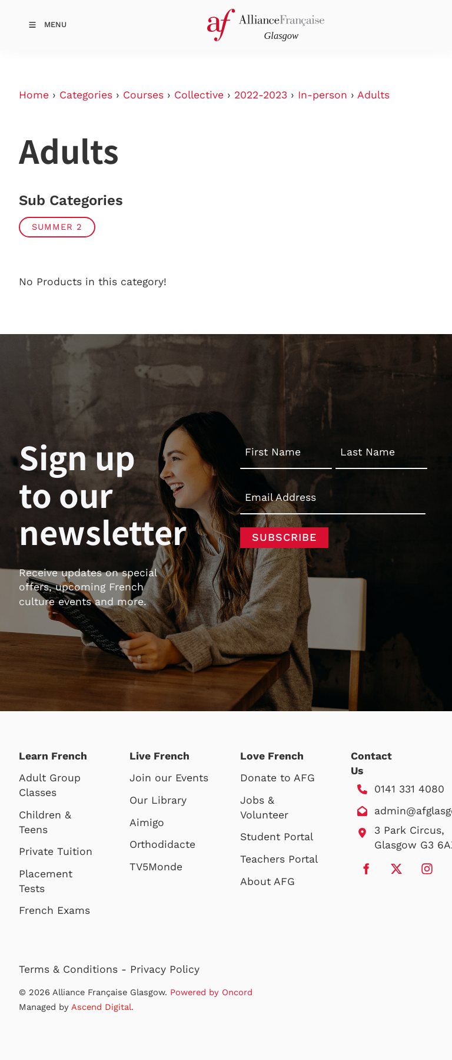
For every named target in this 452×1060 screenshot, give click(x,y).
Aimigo (146, 822)
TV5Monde (155, 867)
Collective (199, 95)
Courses (143, 95)
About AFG (267, 881)
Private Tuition (55, 851)
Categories (85, 95)
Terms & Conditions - (74, 969)
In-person (322, 95)
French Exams (54, 910)
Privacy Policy (165, 969)
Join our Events (168, 778)
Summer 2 (57, 227)
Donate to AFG (277, 778)
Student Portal (276, 837)
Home (34, 95)
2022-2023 (260, 95)
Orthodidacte (162, 844)
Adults (373, 95)
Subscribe (284, 537)
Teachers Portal (279, 859)
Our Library (158, 800)
